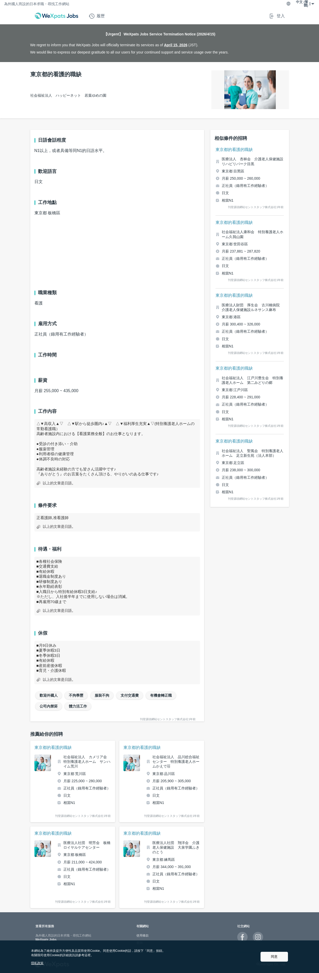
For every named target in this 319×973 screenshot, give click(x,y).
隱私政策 (37, 963)
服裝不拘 (102, 695)
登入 (277, 16)
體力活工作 (78, 706)
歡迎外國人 (49, 695)
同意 (274, 957)
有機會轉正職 (161, 695)
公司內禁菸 (49, 706)
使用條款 (142, 935)
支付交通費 (130, 695)
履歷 (97, 16)
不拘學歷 (76, 695)
